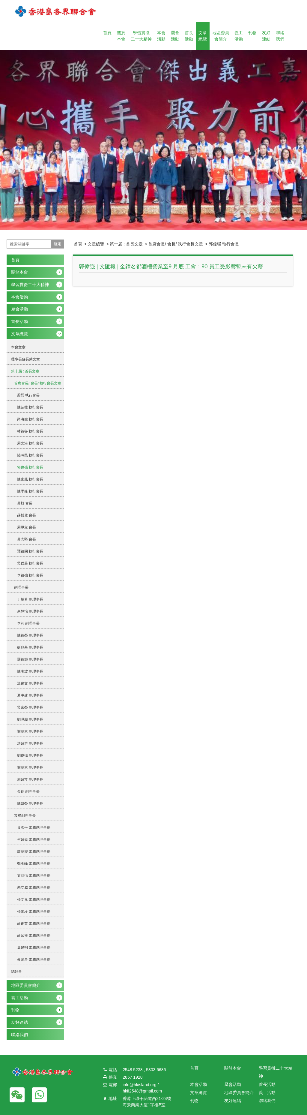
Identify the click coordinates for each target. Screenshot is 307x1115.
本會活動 (161, 35)
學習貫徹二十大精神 (141, 35)
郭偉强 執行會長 (224, 244)
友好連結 (266, 35)
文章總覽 (202, 35)
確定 (57, 244)
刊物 (252, 32)
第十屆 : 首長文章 (126, 244)
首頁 (107, 32)
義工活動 (238, 35)
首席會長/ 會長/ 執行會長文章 (175, 244)
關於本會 (121, 35)
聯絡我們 (280, 35)
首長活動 (189, 35)
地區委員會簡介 (220, 35)
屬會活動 (175, 35)
